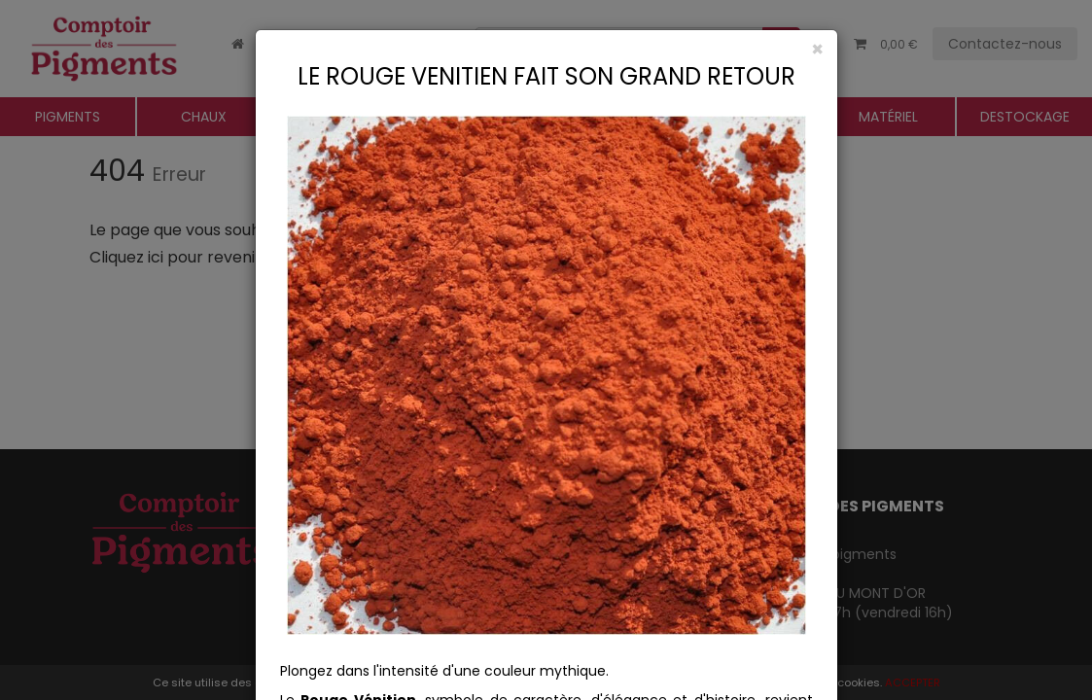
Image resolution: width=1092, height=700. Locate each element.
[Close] (546, 49)
